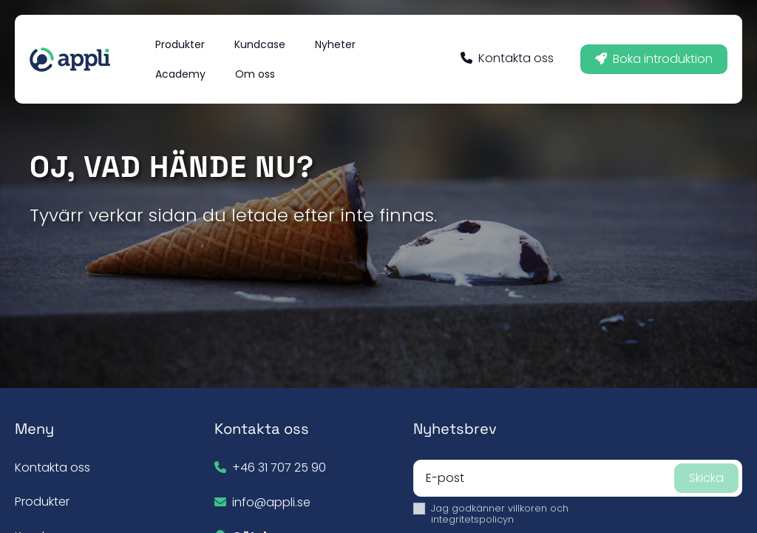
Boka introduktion (654, 58)
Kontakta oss (507, 58)
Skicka (706, 477)
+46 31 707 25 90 (279, 467)
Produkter (42, 501)
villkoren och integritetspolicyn (499, 514)
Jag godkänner (499, 514)
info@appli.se (271, 502)
